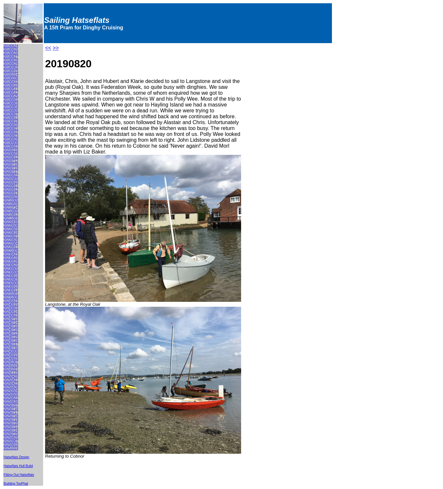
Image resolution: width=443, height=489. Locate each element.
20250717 (11, 412)
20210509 (11, 204)
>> (56, 48)
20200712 (11, 161)
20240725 (11, 337)
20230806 (11, 272)
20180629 (11, 64)
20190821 (11, 128)
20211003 (11, 218)
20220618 (11, 233)
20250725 (11, 434)
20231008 (11, 297)
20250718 (11, 416)
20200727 (11, 171)
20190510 (11, 85)
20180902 (11, 67)
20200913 (11, 193)
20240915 (11, 355)
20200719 (11, 168)
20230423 (11, 254)
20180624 (11, 46)
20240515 (11, 304)
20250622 (11, 398)
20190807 (11, 114)
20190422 (11, 82)
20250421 (11, 380)
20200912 (11, 189)
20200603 (11, 153)
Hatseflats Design (16, 457)
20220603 (11, 229)
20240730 (11, 348)
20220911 (11, 247)
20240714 (11, 322)
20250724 (11, 430)
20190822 (11, 132)
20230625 (11, 265)
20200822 (11, 175)
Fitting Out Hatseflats (19, 475)
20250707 (11, 405)
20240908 (11, 351)
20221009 (11, 251)
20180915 (11, 71)
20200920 (11, 197)
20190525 (11, 96)
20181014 (11, 74)
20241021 (11, 369)
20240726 (11, 340)
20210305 (11, 200)
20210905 (11, 211)
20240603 (11, 308)
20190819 (11, 121)
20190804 (11, 107)
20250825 (11, 437)
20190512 (11, 92)
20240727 (11, 344)
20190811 (11, 118)
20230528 (11, 261)
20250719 (11, 419)
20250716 (11, 409)
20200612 (11, 157)
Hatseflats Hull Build (18, 466)
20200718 (11, 164)
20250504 (11, 391)
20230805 (11, 268)
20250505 (11, 394)
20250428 (11, 387)
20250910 (11, 445)
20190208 (11, 78)
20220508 (11, 225)
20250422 (11, 383)
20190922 (11, 146)
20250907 (11, 441)
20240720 (11, 330)
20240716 (11, 326)
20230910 (11, 286)
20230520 (11, 258)
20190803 (11, 103)
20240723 (11, 333)
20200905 (11, 179)
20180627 (11, 56)
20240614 (11, 312)
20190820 (11, 125)
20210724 (11, 207)
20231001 (11, 294)
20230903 (11, 279)
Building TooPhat (16, 483)
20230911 (11, 290)
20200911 (11, 186)
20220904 (11, 243)
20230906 (11, 283)
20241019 (11, 365)
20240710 (11, 319)
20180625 (11, 49)
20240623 (11, 315)
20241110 (11, 373)
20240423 (11, 301)
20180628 (11, 60)
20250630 (11, 401)
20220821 (11, 236)
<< (48, 48)
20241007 (11, 362)
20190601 (11, 100)
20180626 (11, 53)
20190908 (11, 143)
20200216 (11, 150)
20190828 (11, 139)
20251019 (11, 448)
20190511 (11, 89)
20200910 (11, 182)
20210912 (11, 215)
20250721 (11, 427)
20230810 (11, 276)
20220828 (11, 240)
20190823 (11, 136)
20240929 (11, 358)
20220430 (11, 222)
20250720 (11, 423)
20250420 (11, 376)
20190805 (11, 110)
